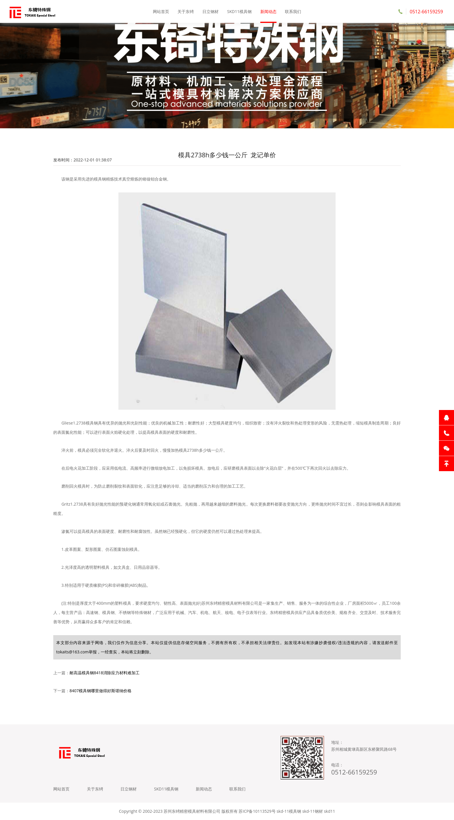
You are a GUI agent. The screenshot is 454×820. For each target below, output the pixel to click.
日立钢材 (210, 11)
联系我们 (293, 11)
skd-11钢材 (312, 811)
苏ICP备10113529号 (257, 811)
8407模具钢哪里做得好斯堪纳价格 (100, 690)
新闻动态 (268, 11)
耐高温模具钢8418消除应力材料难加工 (104, 672)
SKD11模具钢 (239, 11)
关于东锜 (185, 11)
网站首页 (161, 11)
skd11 (329, 811)
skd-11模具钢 (289, 811)
